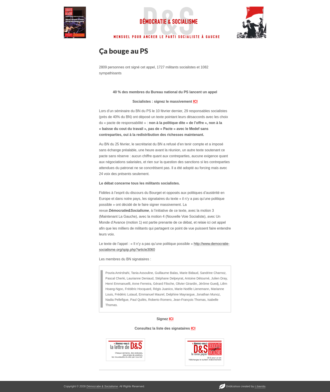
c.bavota (260, 386)
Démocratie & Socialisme (102, 386)
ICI (195, 101)
